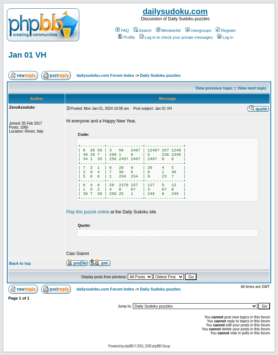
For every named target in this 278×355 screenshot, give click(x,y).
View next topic (251, 88)
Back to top (20, 263)
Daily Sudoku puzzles (160, 75)
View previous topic (213, 88)
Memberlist (168, 30)
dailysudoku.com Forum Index (105, 75)
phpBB (128, 346)
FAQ (122, 30)
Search (143, 30)
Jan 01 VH (27, 54)
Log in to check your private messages (176, 37)
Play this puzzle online (87, 211)
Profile (126, 37)
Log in (225, 37)
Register (226, 30)
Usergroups (198, 30)
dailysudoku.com (175, 11)
